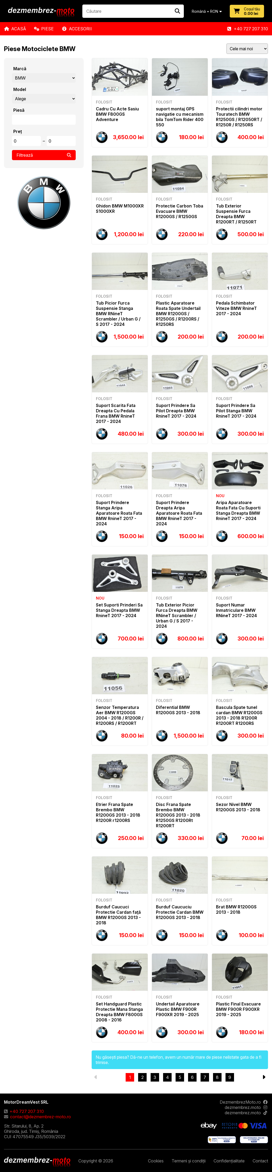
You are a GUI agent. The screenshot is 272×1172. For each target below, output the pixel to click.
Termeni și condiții (189, 1160)
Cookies (156, 1160)
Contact (260, 1160)
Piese (44, 28)
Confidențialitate (229, 1160)
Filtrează (43, 155)
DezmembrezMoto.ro (244, 1102)
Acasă (15, 28)
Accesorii (77, 28)
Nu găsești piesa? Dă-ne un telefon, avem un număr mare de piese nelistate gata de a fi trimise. (178, 1059)
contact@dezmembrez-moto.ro (37, 1116)
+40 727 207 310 (247, 28)
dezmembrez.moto (246, 1107)
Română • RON (207, 11)
